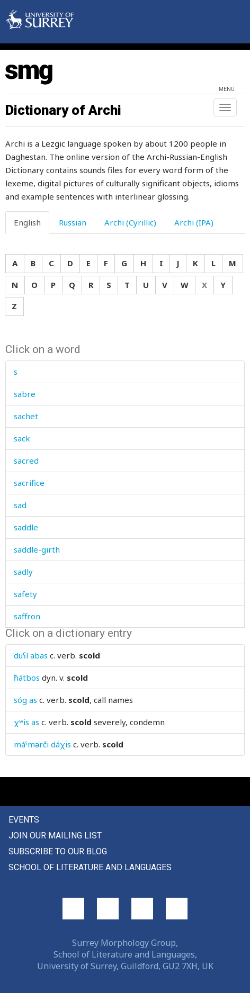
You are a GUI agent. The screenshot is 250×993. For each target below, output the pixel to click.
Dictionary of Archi (63, 110)
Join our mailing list (55, 835)
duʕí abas (31, 655)
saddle (26, 527)
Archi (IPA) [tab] (193, 222)
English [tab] (27, 222)
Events (23, 820)
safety (25, 594)
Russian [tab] (72, 222)
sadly (23, 571)
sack (22, 438)
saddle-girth (37, 549)
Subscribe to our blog (57, 851)
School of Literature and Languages (90, 867)
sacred (26, 460)
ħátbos (27, 677)
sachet (26, 416)
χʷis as (26, 722)
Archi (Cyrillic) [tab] (130, 222)
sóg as (25, 699)
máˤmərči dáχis (42, 744)
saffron (27, 616)
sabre (24, 394)
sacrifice (29, 482)
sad (20, 505)
